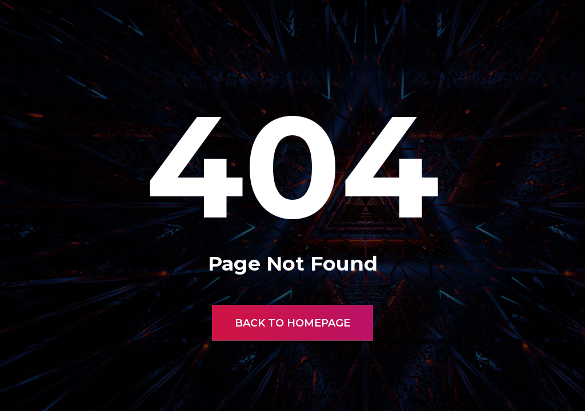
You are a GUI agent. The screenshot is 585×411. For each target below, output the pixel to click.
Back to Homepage (292, 323)
